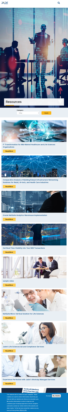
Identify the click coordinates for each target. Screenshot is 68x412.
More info (23, 410)
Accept (48, 396)
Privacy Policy (15, 410)
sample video (8, 281)
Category (20, 110)
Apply (46, 113)
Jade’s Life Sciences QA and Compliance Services (23, 347)
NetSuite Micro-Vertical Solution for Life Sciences (23, 314)
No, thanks (56, 396)
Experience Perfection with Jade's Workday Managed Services (29, 380)
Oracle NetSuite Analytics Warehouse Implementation (25, 215)
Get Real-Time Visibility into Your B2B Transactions (24, 248)
